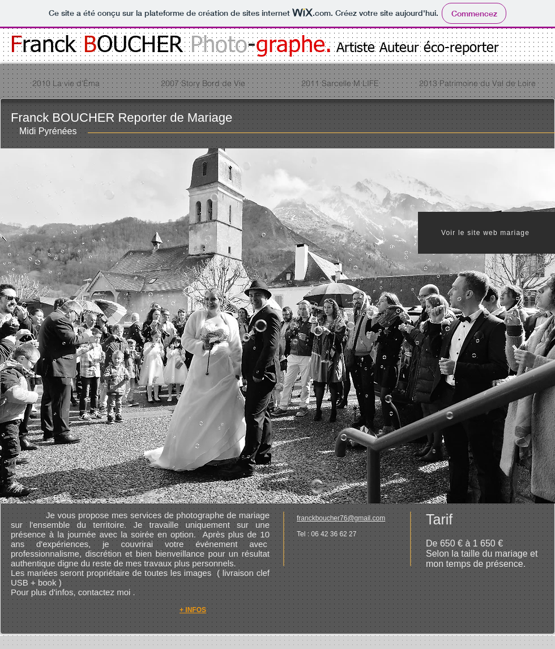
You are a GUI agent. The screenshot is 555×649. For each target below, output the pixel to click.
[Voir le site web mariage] (486, 233)
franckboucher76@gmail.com (341, 518)
